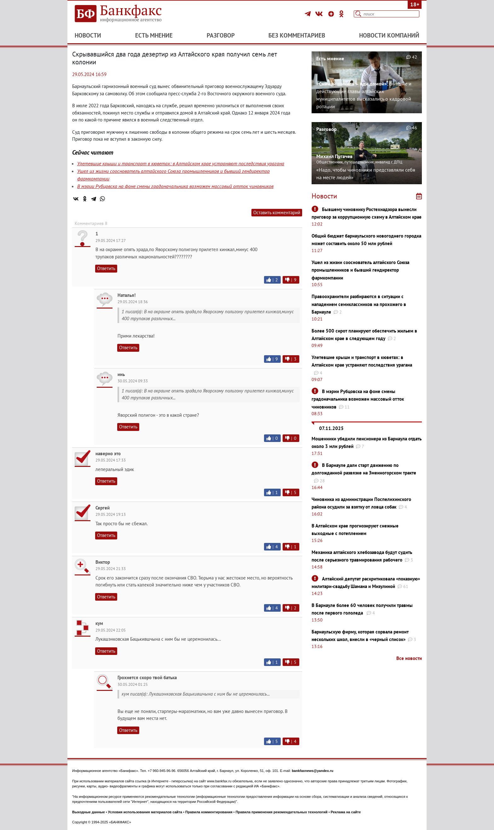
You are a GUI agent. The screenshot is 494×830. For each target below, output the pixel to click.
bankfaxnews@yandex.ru (312, 771)
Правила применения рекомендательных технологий (282, 812)
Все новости (409, 658)
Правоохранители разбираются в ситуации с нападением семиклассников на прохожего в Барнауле (359, 304)
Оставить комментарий (276, 212)
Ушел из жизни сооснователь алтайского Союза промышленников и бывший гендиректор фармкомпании (360, 270)
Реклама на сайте (346, 812)
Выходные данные (88, 812)
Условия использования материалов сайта (145, 812)
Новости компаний (389, 35)
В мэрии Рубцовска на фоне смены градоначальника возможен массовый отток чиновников (175, 186)
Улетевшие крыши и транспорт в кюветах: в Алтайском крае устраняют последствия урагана (180, 163)
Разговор (221, 35)
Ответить (106, 268)
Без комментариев (296, 35)
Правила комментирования (209, 812)
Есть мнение (154, 35)
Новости (88, 35)
